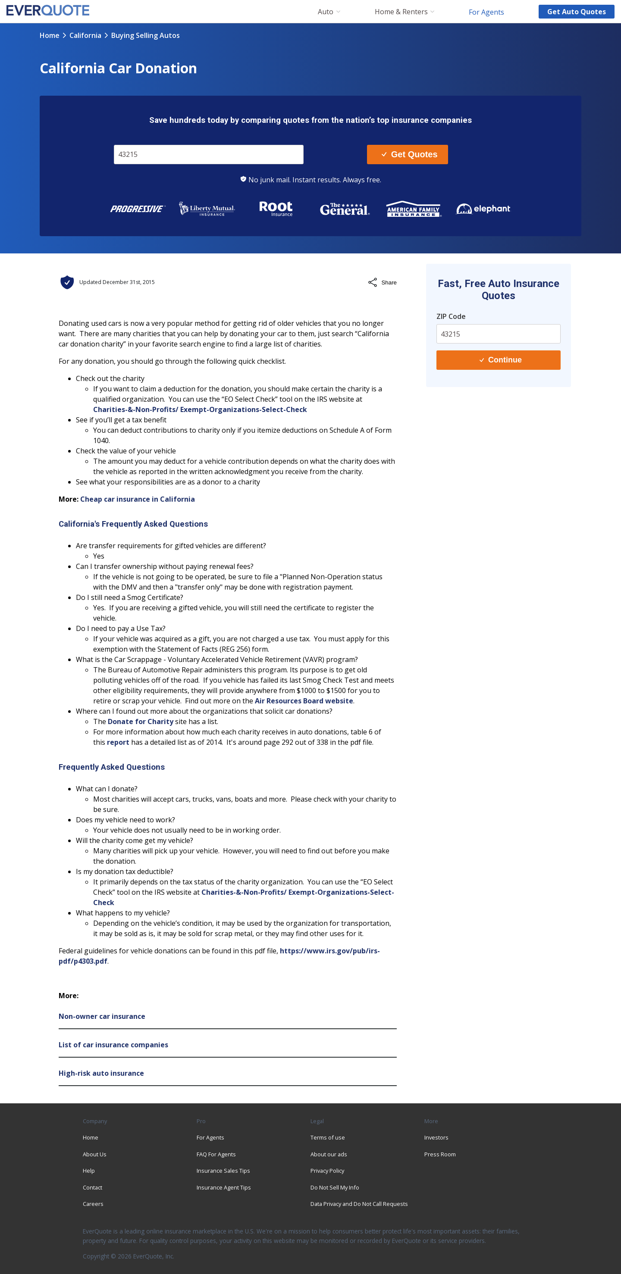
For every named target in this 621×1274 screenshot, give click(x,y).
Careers (93, 1204)
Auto (325, 12)
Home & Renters (401, 12)
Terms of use (327, 1137)
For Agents (486, 11)
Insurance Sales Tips (223, 1170)
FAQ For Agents (216, 1154)
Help (89, 1170)
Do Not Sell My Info (334, 1187)
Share (382, 282)
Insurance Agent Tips (224, 1187)
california (85, 35)
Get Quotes (409, 154)
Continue (501, 360)
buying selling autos (145, 35)
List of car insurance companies (113, 1044)
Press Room (440, 1154)
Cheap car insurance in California (137, 499)
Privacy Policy (327, 1170)
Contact (92, 1187)
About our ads (328, 1154)
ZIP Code (451, 316)
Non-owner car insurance (102, 1016)
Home (50, 35)
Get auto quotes (576, 11)
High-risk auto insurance (101, 1073)
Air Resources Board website (304, 701)
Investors (436, 1137)
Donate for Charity (140, 721)
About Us (95, 1154)
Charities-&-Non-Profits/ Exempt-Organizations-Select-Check (200, 409)
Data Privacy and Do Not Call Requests (359, 1204)
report (118, 742)
